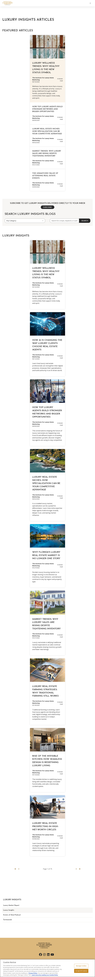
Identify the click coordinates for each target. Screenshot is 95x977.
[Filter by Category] (25, 221)
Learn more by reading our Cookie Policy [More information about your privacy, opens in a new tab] (45, 975)
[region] (47, 968)
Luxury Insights (8, 910)
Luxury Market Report (11, 905)
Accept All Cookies (81, 971)
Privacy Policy (33, 973)
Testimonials (7, 920)
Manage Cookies (81, 966)
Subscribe (47, 207)
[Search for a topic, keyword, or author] (64, 221)
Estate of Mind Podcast (12, 915)
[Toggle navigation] (90, 3)
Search (84, 221)
